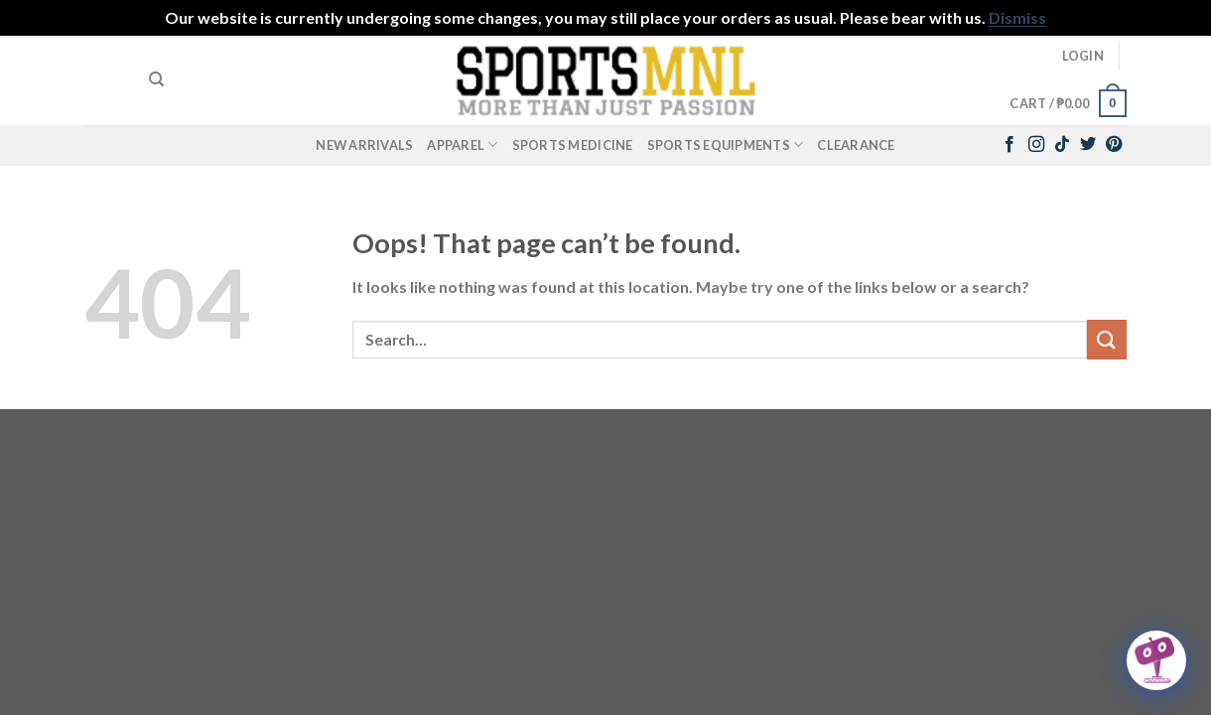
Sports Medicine (572, 145)
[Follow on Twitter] (1088, 145)
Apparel (462, 144)
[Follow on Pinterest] (1114, 145)
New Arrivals (364, 145)
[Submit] (1107, 339)
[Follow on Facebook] (1009, 145)
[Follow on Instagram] (1036, 145)
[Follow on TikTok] (1062, 145)
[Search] (156, 79)
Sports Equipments (725, 144)
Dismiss (1017, 17)
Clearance (855, 145)
